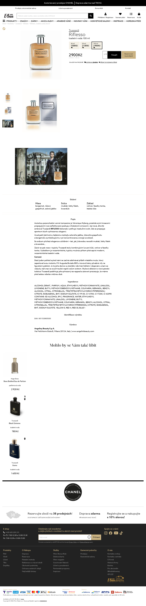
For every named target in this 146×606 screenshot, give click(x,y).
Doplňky (6, 573)
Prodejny (83, 561)
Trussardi (74, 37)
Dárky (35, 24)
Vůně (5, 564)
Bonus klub (99, 8)
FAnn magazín (58, 567)
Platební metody (28, 567)
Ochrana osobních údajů (31, 576)
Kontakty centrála (114, 564)
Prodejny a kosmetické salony (25, 8)
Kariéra (110, 573)
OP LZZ (110, 582)
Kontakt (128, 8)
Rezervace (26, 564)
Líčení (5, 567)
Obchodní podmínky (30, 573)
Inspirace (119, 24)
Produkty (13, 24)
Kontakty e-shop (114, 561)
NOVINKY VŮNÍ (82, 24)
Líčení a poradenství (66, 8)
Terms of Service (84, 549)
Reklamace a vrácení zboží (32, 570)
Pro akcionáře (113, 576)
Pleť (4, 561)
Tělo (4, 570)
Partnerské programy (61, 576)
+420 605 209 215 (12, 540)
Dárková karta (58, 564)
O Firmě (111, 567)
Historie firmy (113, 570)
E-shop (6, 536)
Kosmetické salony (102, 24)
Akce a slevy (48, 24)
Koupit (114, 62)
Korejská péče (135, 24)
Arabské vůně (65, 24)
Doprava (25, 561)
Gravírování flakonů (60, 570)
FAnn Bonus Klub (59, 561)
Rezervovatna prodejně (128, 62)
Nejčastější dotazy (29, 579)
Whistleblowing (114, 579)
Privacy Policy (73, 549)
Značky (25, 24)
